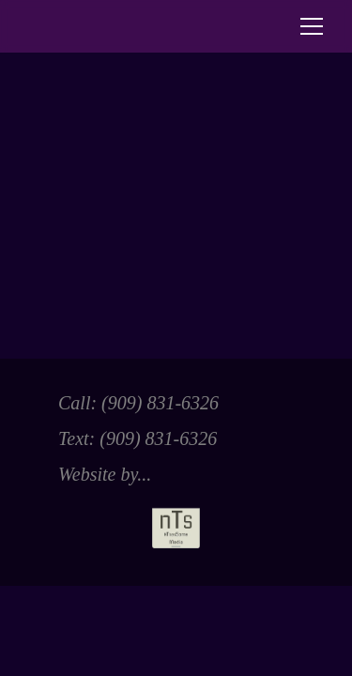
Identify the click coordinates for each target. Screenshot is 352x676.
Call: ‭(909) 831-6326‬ (138, 402)
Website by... (129, 506)
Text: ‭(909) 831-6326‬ (137, 438)
